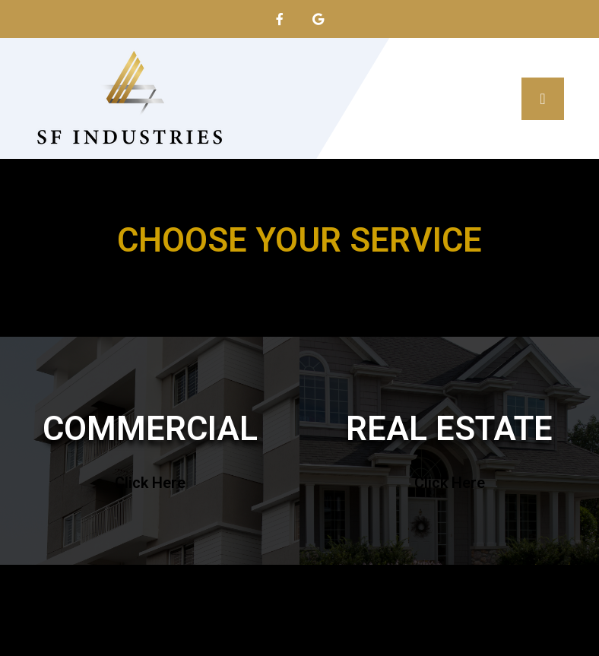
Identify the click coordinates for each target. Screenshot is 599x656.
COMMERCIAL (150, 428)
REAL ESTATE (449, 428)
